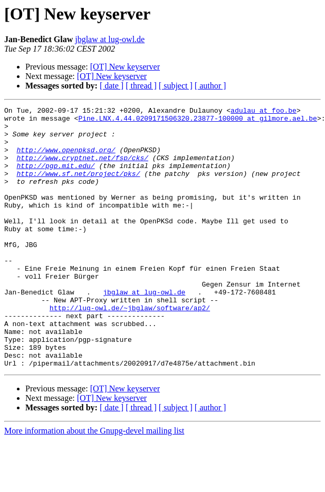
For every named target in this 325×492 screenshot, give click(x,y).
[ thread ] (141, 85)
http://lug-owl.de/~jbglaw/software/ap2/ (130, 348)
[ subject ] (176, 85)
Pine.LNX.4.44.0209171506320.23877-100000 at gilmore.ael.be (197, 121)
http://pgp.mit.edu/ (55, 178)
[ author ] (210, 85)
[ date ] (111, 85)
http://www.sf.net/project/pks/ (78, 187)
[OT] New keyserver (125, 66)
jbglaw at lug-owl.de (110, 39)
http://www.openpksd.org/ (65, 159)
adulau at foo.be (264, 111)
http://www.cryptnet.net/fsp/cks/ (82, 168)
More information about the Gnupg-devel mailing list (94, 482)
